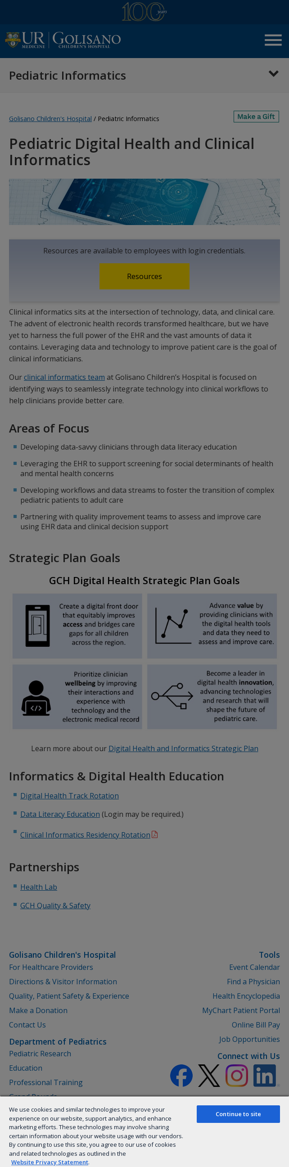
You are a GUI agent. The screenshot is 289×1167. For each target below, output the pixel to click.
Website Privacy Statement (49, 1162)
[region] (144, 1131)
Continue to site (238, 1114)
